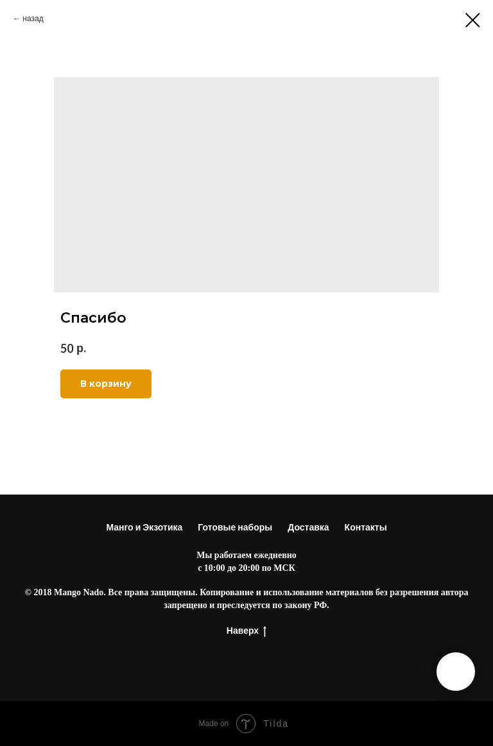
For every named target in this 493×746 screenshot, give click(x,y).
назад (32, 18)
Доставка (308, 526)
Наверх (246, 631)
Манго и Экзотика (144, 526)
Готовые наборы (235, 526)
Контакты (366, 526)
